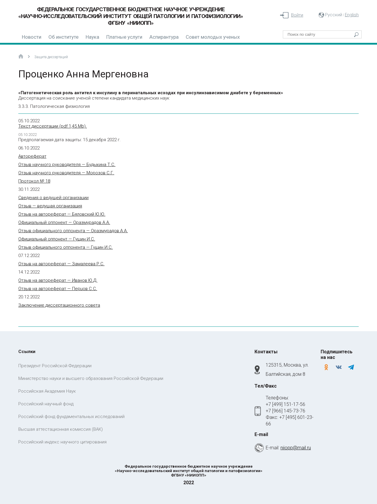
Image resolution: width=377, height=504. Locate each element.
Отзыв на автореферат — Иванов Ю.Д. (57, 280)
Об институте (63, 37)
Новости (31, 37)
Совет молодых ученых (213, 37)
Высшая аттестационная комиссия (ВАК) (60, 429)
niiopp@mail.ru (295, 448)
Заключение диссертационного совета (59, 305)
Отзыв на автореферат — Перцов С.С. (57, 288)
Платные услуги (124, 37)
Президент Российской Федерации (55, 365)
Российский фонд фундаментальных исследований (71, 416)
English (352, 14)
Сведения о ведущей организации (53, 197)
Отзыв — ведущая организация (50, 206)
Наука (92, 37)
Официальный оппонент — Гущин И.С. (56, 239)
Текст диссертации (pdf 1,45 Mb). (52, 126)
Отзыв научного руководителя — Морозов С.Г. (66, 172)
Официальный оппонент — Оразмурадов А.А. (64, 222)
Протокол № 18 (34, 181)
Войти (297, 15)
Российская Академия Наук (47, 391)
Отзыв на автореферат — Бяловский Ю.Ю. (61, 214)
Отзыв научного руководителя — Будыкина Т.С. (66, 164)
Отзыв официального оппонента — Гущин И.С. (65, 247)
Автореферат (32, 156)
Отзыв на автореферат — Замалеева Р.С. (61, 263)
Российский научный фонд (46, 404)
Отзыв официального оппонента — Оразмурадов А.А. (73, 230)
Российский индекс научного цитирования (62, 442)
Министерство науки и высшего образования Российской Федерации (90, 378)
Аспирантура (164, 37)
